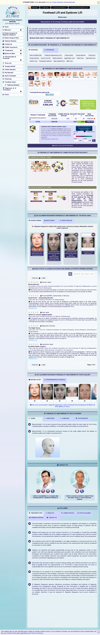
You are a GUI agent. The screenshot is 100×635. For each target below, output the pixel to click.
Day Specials (70, 2)
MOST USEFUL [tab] (49, 220)
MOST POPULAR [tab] (66, 220)
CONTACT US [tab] (51, 517)
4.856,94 (47, 105)
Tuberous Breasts (12, 85)
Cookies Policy (11, 633)
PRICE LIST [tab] (49, 513)
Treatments (44, 7)
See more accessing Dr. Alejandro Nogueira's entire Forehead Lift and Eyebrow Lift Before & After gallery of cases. (62, 405)
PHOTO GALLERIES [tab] (84, 513)
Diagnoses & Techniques (9, 89)
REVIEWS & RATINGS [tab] (36, 517)
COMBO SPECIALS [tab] (67, 513)
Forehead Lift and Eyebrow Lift (78, 7)
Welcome (7, 30)
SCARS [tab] (32, 418)
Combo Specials (57, 2)
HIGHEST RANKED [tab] (35, 220)
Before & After (9, 53)
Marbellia (34, 7)
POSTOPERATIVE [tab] (82, 418)
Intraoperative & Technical (9, 57)
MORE (37, 38)
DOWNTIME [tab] (64, 418)
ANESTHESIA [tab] (49, 418)
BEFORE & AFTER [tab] (35, 379)
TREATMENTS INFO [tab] (35, 513)
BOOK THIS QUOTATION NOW (62, 145)
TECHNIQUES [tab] (49, 50)
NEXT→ (44, 278)
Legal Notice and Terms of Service (31, 633)
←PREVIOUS (34, 278)
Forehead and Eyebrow (58, 7)
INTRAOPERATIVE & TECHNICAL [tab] (54, 379)
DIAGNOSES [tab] (33, 50)
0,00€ (80, 140)
